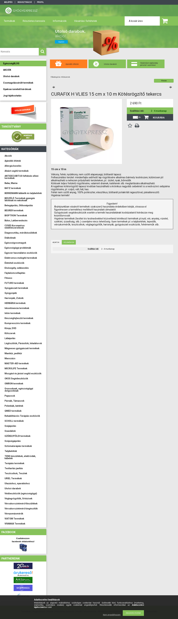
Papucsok (10, 396)
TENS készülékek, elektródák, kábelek (20, 457)
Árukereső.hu (23, 575)
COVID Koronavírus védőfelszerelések (15, 226)
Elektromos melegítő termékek (21, 258)
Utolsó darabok (13, 488)
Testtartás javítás (14, 468)
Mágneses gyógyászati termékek (22, 348)
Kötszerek (10, 333)
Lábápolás (10, 338)
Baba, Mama (11, 183)
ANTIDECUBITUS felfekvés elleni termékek (21, 177)
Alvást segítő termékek (17, 171)
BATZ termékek (13, 188)
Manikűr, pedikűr (13, 353)
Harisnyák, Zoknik (14, 298)
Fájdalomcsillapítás (15, 273)
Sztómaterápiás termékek (18, 446)
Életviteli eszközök (14, 263)
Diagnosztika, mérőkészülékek (21, 233)
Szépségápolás (13, 441)
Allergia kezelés (13, 166)
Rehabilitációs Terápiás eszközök (22, 416)
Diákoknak (10, 238)
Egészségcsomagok (15, 243)
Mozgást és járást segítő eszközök (23, 373)
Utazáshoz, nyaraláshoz (17, 483)
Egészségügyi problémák (18, 248)
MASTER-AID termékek (17, 363)
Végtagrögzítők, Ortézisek (18, 498)
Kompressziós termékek (17, 323)
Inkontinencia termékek (17, 308)
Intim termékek (12, 313)
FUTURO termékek (14, 283)
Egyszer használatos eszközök (21, 253)
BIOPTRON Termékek (16, 215)
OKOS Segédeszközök (16, 378)
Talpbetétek (11, 451)
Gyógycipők (11, 293)
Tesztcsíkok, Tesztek (16, 473)
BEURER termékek (14, 210)
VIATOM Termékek (14, 518)
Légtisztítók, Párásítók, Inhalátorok (23, 343)
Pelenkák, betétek (14, 406)
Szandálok (10, 431)
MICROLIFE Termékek (16, 368)
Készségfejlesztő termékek (19, 318)
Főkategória (55, 77)
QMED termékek (13, 411)
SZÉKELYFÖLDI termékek (17, 436)
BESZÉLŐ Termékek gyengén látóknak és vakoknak (20, 199)
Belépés (8, 2)
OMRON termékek (14, 383)
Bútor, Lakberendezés (16, 220)
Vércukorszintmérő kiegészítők (21, 508)
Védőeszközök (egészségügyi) (21, 493)
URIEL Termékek (13, 478)
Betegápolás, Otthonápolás (19, 205)
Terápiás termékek (14, 463)
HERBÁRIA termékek (15, 303)
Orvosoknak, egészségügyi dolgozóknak (19, 389)
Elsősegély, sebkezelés (17, 268)
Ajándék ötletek (13, 161)
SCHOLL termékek (14, 421)
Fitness (8, 278)
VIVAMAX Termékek (15, 523)
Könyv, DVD (10, 328)
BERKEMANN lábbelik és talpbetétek (23, 193)
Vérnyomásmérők (14, 513)
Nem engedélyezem (112, 615)
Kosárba (159, 117)
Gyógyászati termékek (16, 288)
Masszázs (10, 358)
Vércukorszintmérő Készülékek (21, 503)
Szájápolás (10, 426)
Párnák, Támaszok (14, 401)
